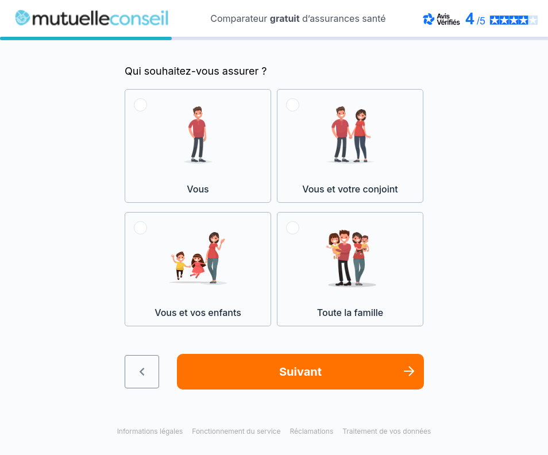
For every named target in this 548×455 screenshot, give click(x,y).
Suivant (300, 372)
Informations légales (150, 431)
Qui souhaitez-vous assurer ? (196, 71)
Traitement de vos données (386, 431)
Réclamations (311, 431)
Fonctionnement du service (236, 431)
